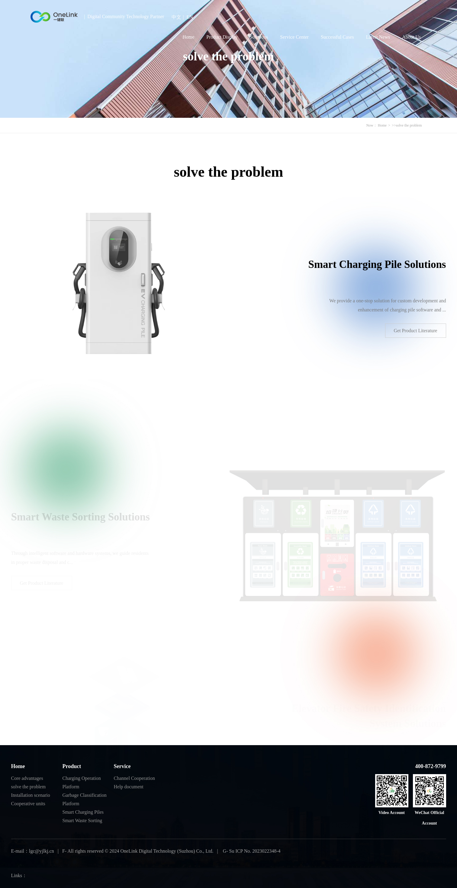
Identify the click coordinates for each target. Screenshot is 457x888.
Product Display (222, 37)
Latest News (378, 37)
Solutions (259, 37)
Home (188, 37)
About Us (411, 37)
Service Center (294, 37)
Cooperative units (28, 803)
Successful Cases (337, 37)
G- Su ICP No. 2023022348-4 (251, 851)
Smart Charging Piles (83, 812)
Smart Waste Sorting (82, 820)
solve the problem (409, 125)
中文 (176, 17)
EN (190, 17)
